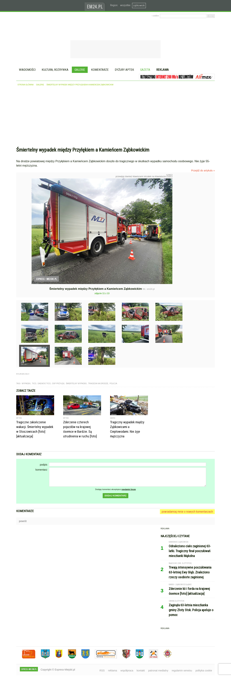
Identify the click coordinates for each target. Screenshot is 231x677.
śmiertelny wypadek (76, 384)
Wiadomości (27, 69)
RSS (102, 670)
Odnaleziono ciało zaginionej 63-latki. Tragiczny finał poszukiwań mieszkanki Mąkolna (190, 551)
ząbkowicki (139, 5)
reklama (112, 670)
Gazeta (145, 69)
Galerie (80, 69)
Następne (180, 204)
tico (34, 384)
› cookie (155, 15)
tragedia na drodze (98, 384)
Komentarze (100, 69)
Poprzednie (24, 213)
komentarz (41, 469)
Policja (113, 384)
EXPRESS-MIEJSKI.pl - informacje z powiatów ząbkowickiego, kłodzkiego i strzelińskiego (50, 5)
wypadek (26, 384)
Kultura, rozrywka (55, 69)
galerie (40, 85)
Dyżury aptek (124, 69)
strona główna (26, 85)
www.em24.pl (96, 5)
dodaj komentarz (115, 495)
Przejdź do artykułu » (203, 170)
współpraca (127, 670)
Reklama (162, 69)
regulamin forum (128, 489)
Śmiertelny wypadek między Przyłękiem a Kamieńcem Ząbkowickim (80, 85)
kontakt (141, 670)
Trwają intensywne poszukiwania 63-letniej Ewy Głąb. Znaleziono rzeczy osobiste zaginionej (190, 572)
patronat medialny (158, 670)
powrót (23, 521)
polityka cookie (203, 670)
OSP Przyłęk (58, 384)
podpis (43, 464)
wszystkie (125, 5)
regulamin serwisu (182, 670)
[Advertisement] (115, 117)
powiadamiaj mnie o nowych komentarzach (187, 511)
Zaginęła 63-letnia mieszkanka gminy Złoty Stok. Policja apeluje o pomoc (191, 610)
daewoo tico (44, 384)
